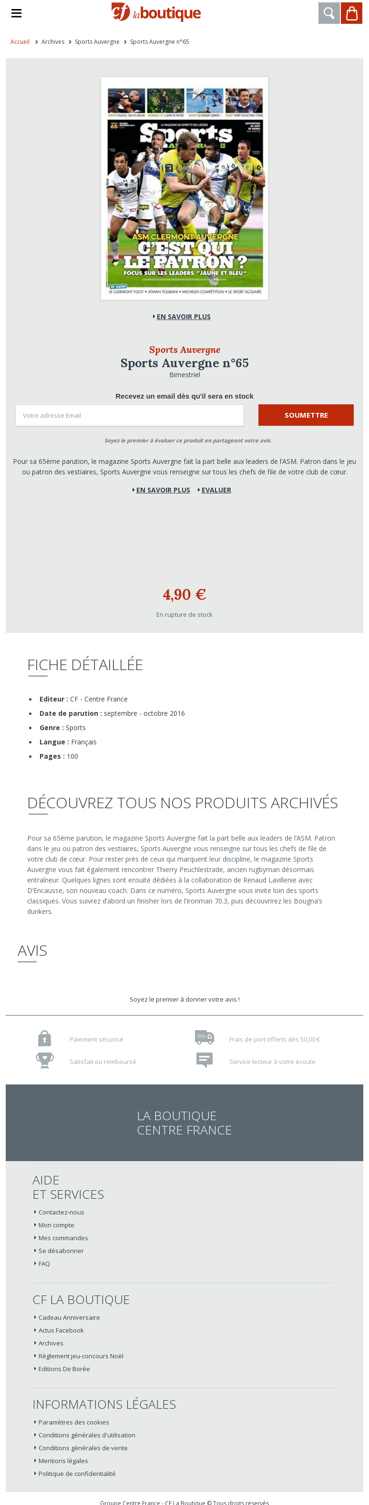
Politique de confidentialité (77, 1473)
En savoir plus (184, 316)
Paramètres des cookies (74, 1422)
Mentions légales (63, 1460)
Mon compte (56, 1225)
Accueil (20, 42)
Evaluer (216, 489)
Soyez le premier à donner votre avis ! (185, 999)
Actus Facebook (61, 1330)
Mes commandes (63, 1238)
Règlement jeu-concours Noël (81, 1356)
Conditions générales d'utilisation (87, 1435)
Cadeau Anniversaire (69, 1317)
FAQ (44, 1263)
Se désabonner (61, 1250)
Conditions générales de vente (83, 1448)
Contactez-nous (61, 1212)
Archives (51, 1343)
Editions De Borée (64, 1369)
